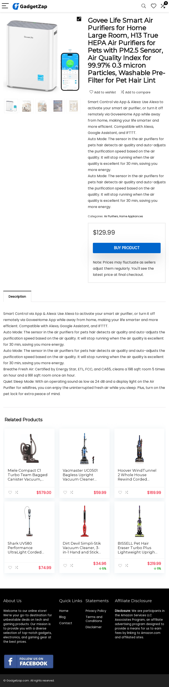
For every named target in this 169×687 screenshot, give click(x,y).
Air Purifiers (111, 216)
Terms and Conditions (94, 619)
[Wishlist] (153, 6)
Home (63, 611)
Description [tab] (17, 296)
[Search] (143, 6)
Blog (62, 617)
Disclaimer (94, 627)
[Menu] (5, 6)
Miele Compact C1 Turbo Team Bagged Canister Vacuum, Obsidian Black (28, 477)
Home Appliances (131, 216)
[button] (79, 19)
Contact (65, 623)
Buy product (127, 248)
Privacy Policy (96, 611)
